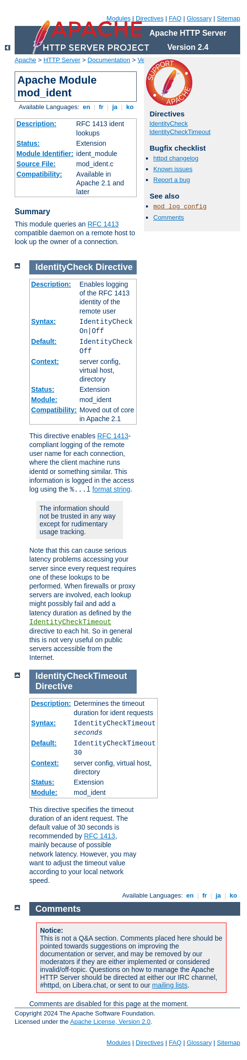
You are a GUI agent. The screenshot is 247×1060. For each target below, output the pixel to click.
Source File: (36, 164)
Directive (114, 267)
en (86, 107)
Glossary (198, 18)
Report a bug (171, 179)
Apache (25, 60)
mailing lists (169, 985)
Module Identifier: (45, 154)
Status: (28, 143)
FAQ (175, 18)
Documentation (108, 60)
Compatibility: (39, 174)
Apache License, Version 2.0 (110, 1021)
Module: (44, 400)
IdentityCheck (168, 123)
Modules (118, 18)
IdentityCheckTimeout (179, 131)
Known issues (172, 169)
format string (111, 489)
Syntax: (43, 321)
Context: (45, 361)
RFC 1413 (103, 224)
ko (129, 107)
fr (101, 107)
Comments (168, 217)
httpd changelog (176, 158)
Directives (150, 18)
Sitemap (228, 18)
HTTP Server (62, 60)
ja (114, 107)
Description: (37, 124)
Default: (44, 341)
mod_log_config (179, 206)
